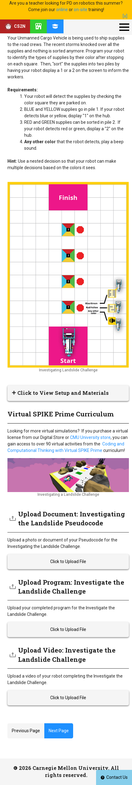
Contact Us (114, 777)
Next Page (59, 730)
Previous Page (26, 730)
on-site (80, 9)
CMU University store (90, 437)
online (62, 9)
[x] (125, 16)
